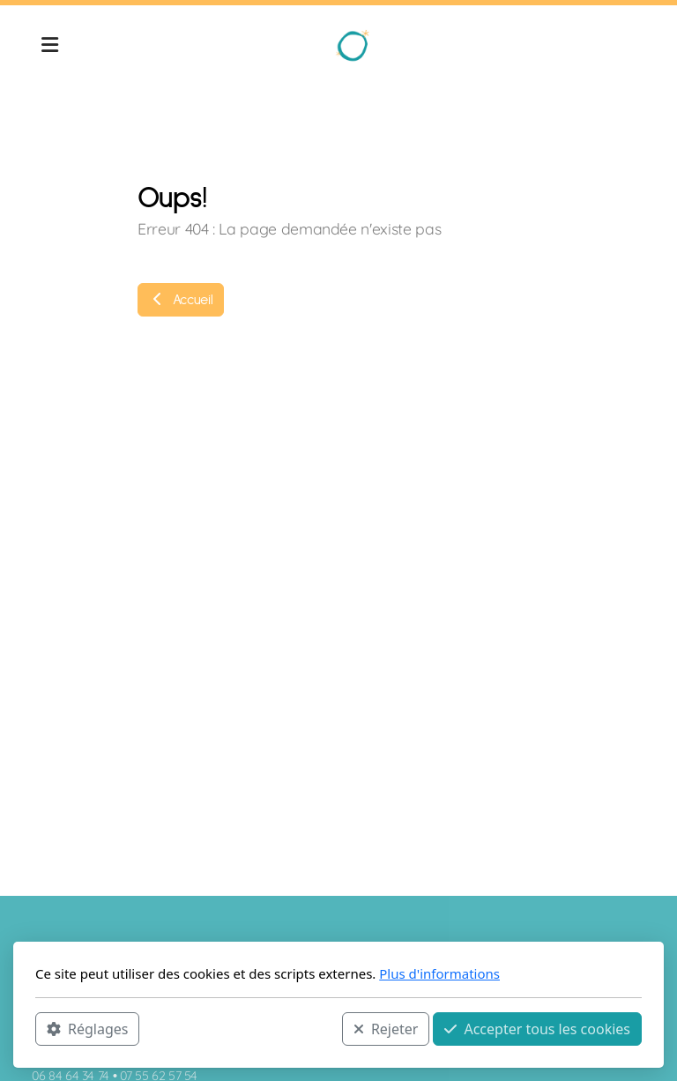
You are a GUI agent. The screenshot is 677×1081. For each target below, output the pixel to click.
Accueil (180, 299)
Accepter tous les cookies (537, 1029)
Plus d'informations (439, 973)
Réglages (87, 1029)
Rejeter (386, 1029)
